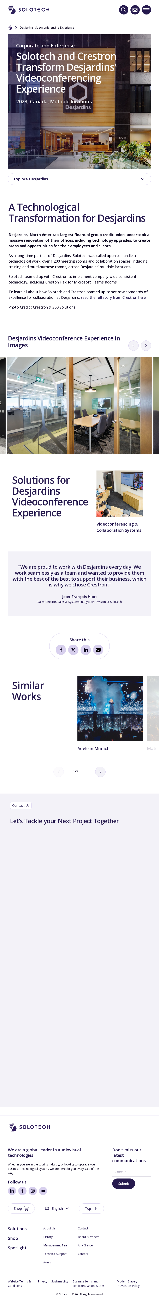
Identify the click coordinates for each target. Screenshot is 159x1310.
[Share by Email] (98, 677)
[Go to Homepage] (29, 1156)
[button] (104, 1156)
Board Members (88, 1243)
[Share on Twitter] (73, 677)
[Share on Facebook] (61, 677)
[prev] (133, 373)
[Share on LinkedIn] (86, 677)
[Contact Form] (79, 993)
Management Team (56, 1252)
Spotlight (17, 1254)
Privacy (42, 1288)
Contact (83, 1235)
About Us (49, 1235)
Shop (13, 1244)
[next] (146, 373)
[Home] (10, 27)
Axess (47, 1269)
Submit (95, 1207)
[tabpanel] (79, 612)
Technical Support (55, 1260)
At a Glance (85, 1252)
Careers (83, 1260)
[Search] (123, 9)
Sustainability (59, 1288)
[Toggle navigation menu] (146, 9)
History (48, 1243)
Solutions (17, 1235)
